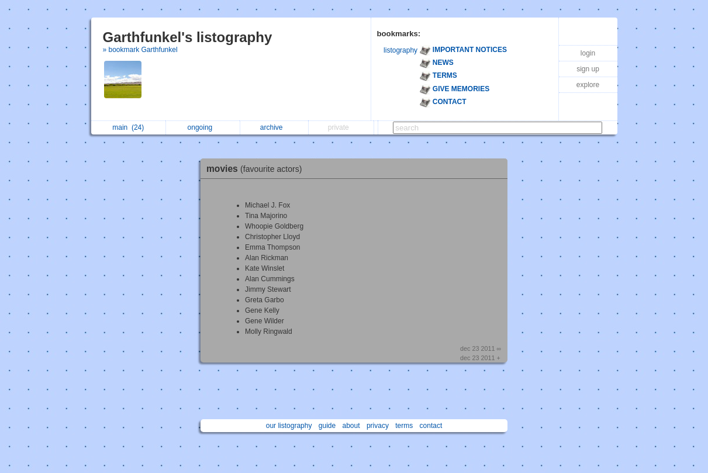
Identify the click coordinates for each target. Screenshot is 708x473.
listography (400, 50)
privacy (378, 426)
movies (257, 169)
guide (327, 426)
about (351, 426)
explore (587, 85)
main (128, 127)
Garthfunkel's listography (187, 37)
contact (431, 426)
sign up (587, 69)
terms (404, 426)
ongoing (203, 127)
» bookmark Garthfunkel (140, 50)
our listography (289, 426)
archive (274, 127)
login (588, 53)
